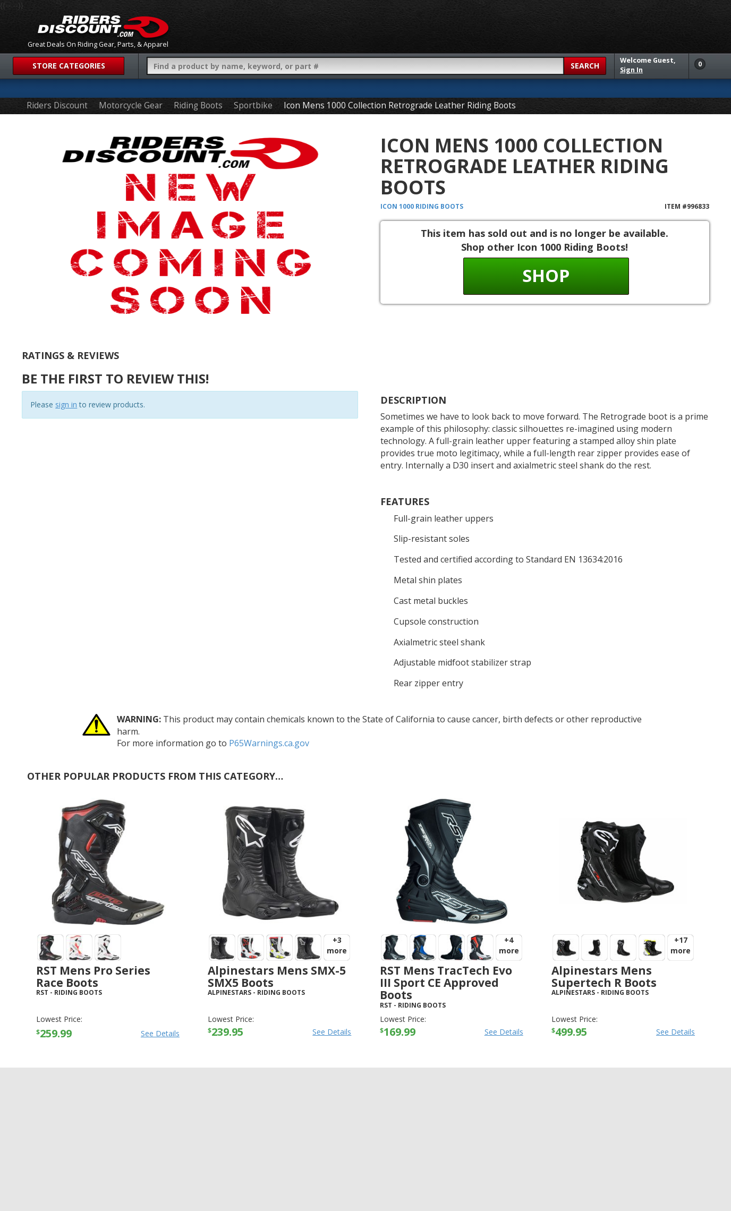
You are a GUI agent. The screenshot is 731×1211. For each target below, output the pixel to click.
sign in (66, 404)
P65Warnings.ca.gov (269, 743)
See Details (160, 1033)
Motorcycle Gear (131, 105)
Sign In (631, 69)
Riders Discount (57, 105)
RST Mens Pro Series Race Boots (93, 976)
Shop (546, 275)
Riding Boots (198, 105)
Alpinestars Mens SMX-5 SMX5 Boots (277, 976)
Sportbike (253, 105)
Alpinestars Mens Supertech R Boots (604, 976)
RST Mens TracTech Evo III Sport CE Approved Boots (446, 982)
